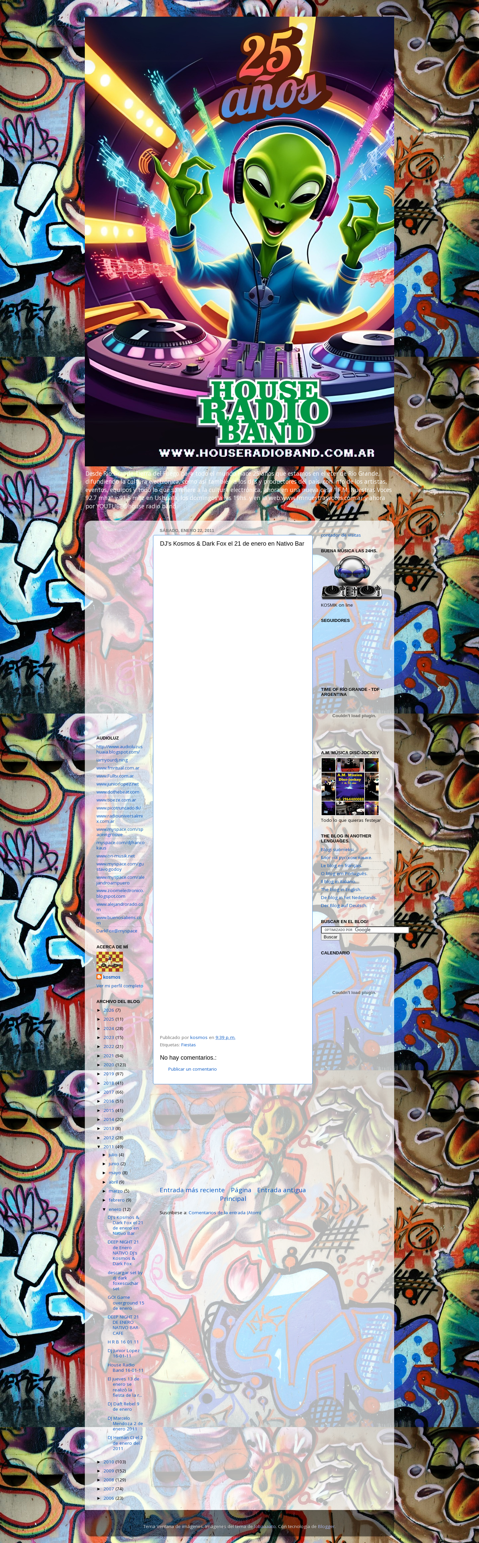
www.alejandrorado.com (119, 906)
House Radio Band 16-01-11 (126, 1367)
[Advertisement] (233, 1135)
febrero (117, 1200)
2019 (109, 1074)
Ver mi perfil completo (119, 986)
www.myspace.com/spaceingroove (119, 831)
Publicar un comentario (192, 1069)
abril (114, 1182)
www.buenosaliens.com (119, 920)
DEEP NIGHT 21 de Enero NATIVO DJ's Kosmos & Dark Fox (123, 1253)
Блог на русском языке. (346, 857)
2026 (109, 1010)
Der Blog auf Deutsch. (344, 905)
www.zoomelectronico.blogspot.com (120, 893)
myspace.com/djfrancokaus (120, 845)
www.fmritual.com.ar (117, 768)
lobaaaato (265, 1526)
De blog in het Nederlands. (349, 897)
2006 (109, 1498)
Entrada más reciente (192, 1190)
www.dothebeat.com (117, 792)
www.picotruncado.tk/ (118, 808)
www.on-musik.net (115, 856)
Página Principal (235, 1194)
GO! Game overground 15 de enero (126, 1302)
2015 (109, 1110)
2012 (109, 1138)
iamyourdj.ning (112, 760)
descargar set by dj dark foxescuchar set (125, 1281)
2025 (109, 1019)
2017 (109, 1092)
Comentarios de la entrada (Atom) (225, 1213)
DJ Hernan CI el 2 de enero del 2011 (125, 1442)
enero (116, 1209)
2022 (109, 1046)
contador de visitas (341, 535)
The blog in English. (341, 889)
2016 (109, 1101)
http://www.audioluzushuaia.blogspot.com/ (119, 749)
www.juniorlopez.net (117, 784)
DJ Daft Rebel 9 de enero (123, 1406)
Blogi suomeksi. (338, 849)
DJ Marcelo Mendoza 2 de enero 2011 (125, 1423)
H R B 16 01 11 (123, 1342)
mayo (115, 1173)
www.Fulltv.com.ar (115, 776)
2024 (109, 1028)
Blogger (326, 1526)
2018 (109, 1083)
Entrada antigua (281, 1190)
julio (114, 1155)
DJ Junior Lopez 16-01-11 (124, 1353)
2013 (109, 1128)
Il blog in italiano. (338, 881)
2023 (109, 1037)
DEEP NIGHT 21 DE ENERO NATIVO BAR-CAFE (124, 1325)
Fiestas (188, 1045)
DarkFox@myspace (116, 931)
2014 (109, 1119)
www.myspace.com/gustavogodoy (120, 866)
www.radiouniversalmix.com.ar (119, 818)
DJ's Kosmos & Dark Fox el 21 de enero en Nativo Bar (125, 1225)
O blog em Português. (344, 873)
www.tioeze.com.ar (116, 800)
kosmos (111, 977)
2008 (109, 1480)
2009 (109, 1471)
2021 (109, 1056)
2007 (109, 1489)
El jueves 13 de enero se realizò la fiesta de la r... (125, 1387)
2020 (109, 1065)
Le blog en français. (341, 865)
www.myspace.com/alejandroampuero (120, 879)
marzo (116, 1191)
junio (114, 1164)
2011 (109, 1147)
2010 (109, 1462)
